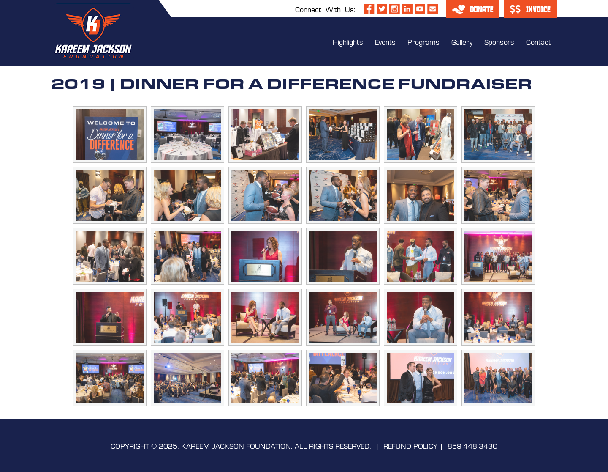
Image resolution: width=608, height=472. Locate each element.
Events (385, 41)
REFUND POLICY (410, 445)
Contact (538, 41)
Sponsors (499, 41)
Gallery (461, 41)
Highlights (348, 41)
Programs (423, 41)
